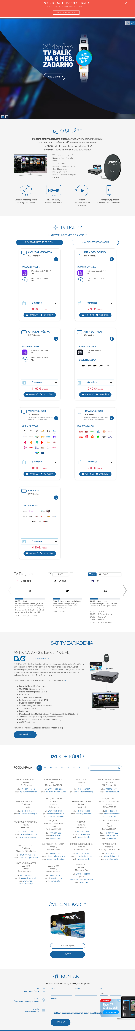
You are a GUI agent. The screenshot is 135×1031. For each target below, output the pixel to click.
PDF (111, 1013)
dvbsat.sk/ (83, 883)
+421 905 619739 (55, 811)
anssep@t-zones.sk (28, 878)
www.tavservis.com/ (28, 837)
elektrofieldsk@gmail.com (56, 792)
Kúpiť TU (25, 735)
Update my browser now (66, 13)
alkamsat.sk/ (111, 839)
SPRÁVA (54, 999)
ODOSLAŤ (60, 1022)
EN (128, 23)
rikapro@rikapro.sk (111, 856)
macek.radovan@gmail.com (81, 880)
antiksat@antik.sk (32, 1012)
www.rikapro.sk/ (111, 859)
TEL (101, 989)
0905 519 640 (55, 876)
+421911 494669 (83, 874)
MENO (53, 989)
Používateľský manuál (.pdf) (43, 659)
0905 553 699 (55, 833)
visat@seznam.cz (112, 792)
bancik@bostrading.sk (28, 814)
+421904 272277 (27, 876)
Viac (32, 273)
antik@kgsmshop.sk (84, 814)
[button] (2, 116)
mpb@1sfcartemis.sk (28, 792)
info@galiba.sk (84, 835)
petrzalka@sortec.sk (84, 856)
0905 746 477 (111, 854)
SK (132, 23)
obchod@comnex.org (84, 792)
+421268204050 (83, 854)
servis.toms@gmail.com (28, 858)
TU (66, 681)
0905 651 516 (55, 854)
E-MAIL (78, 989)
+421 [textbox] (103, 994)
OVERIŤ (67, 954)
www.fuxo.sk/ (55, 839)
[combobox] (104, 994)
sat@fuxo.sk (56, 836)
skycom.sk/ (111, 817)
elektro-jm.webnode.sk (56, 859)
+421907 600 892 (111, 833)
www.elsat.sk (56, 881)
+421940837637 (83, 789)
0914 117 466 (27, 832)
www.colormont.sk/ (56, 817)
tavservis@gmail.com (28, 835)
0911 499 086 (111, 811)
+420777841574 (111, 789)
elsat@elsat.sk (56, 878)
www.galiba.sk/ (84, 837)
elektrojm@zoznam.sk (56, 856)
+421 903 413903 (27, 789)
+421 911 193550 (27, 811)
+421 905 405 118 (27, 855)
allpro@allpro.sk (111, 836)
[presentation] (10, 590)
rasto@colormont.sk (56, 814)
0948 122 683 (83, 832)
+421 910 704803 (55, 789)
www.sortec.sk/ (84, 859)
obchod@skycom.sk (112, 814)
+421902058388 (83, 811)
